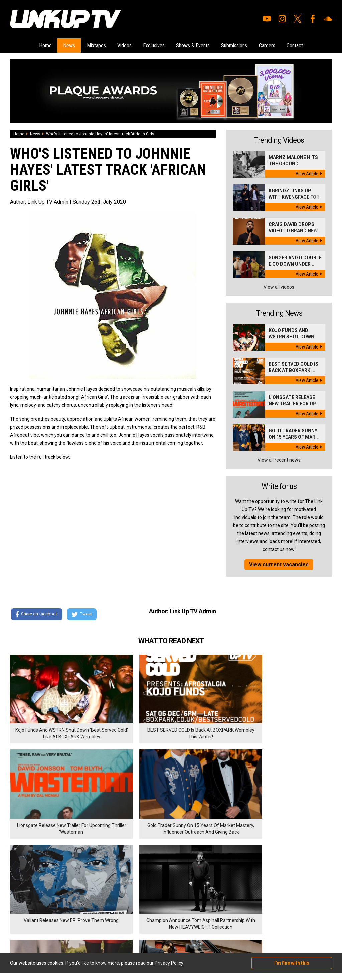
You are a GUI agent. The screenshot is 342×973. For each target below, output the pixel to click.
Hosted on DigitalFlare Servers (35, 937)
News (63, 45)
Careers (273, 45)
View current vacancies (279, 563)
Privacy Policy (83, 896)
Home (37, 45)
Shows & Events (195, 45)
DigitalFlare (86, 931)
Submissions (238, 45)
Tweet (83, 614)
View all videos (279, 286)
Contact (302, 45)
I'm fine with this (291, 963)
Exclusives (154, 45)
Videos (122, 45)
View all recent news (279, 459)
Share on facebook (36, 614)
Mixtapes (92, 45)
